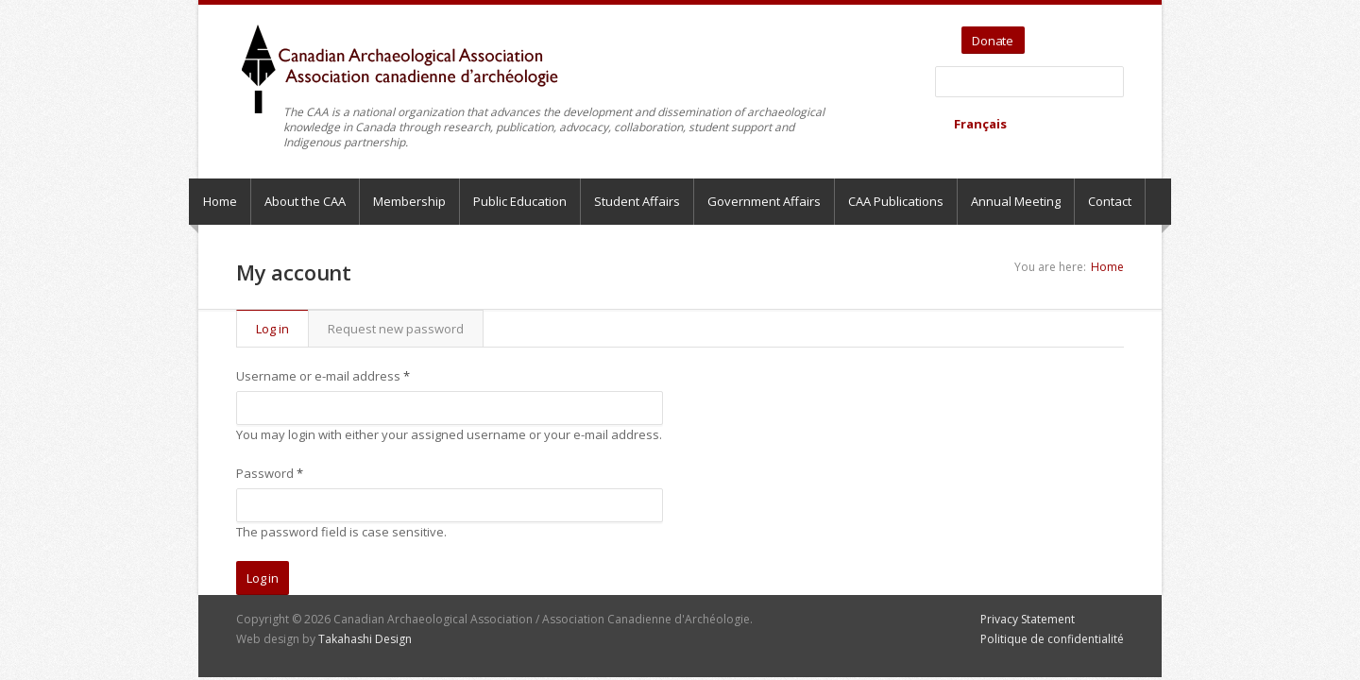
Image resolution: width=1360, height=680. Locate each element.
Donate (992, 40)
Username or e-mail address (323, 375)
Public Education (520, 201)
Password (269, 473)
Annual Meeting (1016, 201)
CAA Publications (896, 201)
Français (980, 123)
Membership (409, 201)
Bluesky (1111, 34)
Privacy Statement (1027, 619)
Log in (282, 329)
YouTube (1067, 34)
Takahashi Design (365, 639)
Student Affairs (637, 201)
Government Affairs (764, 201)
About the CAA (305, 201)
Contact (1109, 201)
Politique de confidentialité (1052, 639)
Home (220, 201)
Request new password (396, 328)
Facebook (1089, 34)
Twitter (1042, 34)
